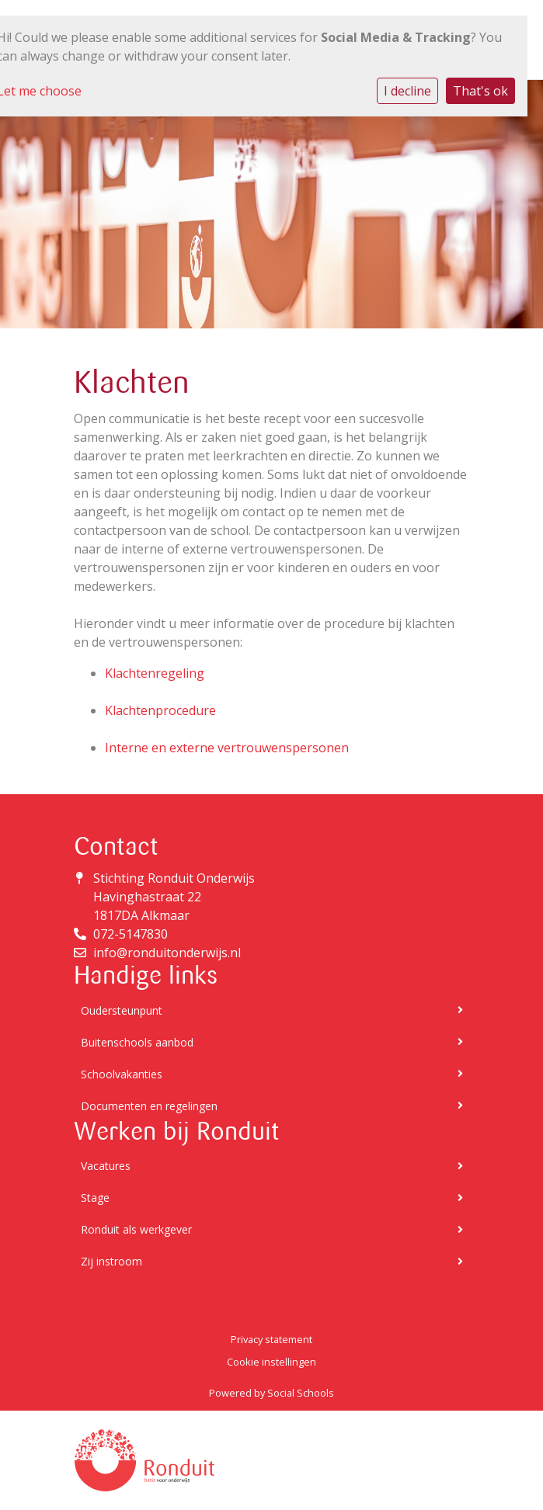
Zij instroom (272, 1261)
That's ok (480, 90)
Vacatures (272, 1165)
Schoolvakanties (272, 1074)
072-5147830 (130, 933)
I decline (407, 90)
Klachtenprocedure (160, 710)
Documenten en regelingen (272, 1106)
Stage (272, 1197)
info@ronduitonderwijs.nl (167, 952)
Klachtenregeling (154, 673)
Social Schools (300, 1393)
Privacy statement (271, 1339)
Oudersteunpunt (272, 1010)
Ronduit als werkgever (272, 1229)
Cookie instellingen (271, 1362)
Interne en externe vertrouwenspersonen (227, 747)
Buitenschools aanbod (272, 1042)
